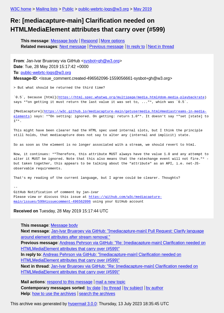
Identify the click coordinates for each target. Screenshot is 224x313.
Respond (89, 41)
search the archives (97, 293)
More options (113, 41)
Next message (73, 46)
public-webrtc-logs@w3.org (103, 9)
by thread (112, 288)
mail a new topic (111, 282)
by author (154, 288)
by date (93, 288)
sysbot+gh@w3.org (102, 61)
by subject (133, 288)
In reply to (136, 46)
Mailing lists (47, 9)
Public (68, 9)
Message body (64, 41)
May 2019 (143, 9)
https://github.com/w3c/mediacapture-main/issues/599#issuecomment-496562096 (88, 199)
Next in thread (161, 46)
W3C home (20, 9)
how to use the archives (54, 293)
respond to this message (69, 282)
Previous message (106, 46)
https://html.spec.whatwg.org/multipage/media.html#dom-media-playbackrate (131, 97)
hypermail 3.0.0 (82, 304)
